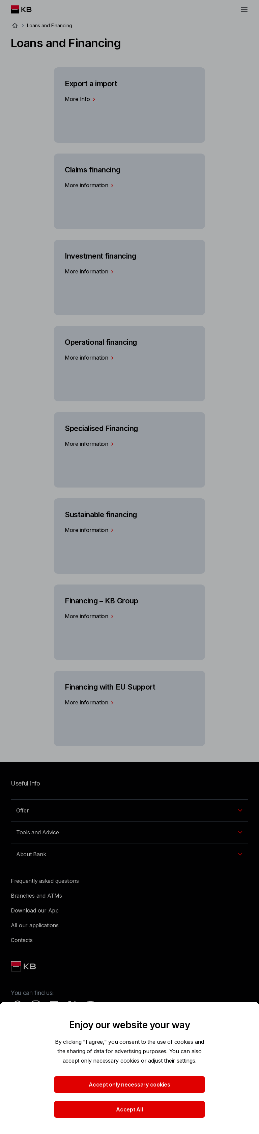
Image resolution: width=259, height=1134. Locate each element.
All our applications (35, 925)
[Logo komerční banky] (26, 9)
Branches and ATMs (36, 895)
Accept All (129, 1109)
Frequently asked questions (45, 880)
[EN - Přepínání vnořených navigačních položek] (129, 810)
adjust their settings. (172, 1060)
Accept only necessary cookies (129, 1084)
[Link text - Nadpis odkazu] (24, 966)
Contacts (22, 940)
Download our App (35, 910)
